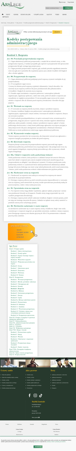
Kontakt (32, 424)
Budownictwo (19, 434)
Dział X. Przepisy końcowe (17, 355)
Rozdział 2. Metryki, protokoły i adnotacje (23, 282)
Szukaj (68, 8)
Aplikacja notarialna (56, 380)
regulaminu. (37, 441)
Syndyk (53, 385)
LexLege (20, 237)
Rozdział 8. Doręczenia (17, 270)
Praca (56, 424)
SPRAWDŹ (57, 32)
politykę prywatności (61, 441)
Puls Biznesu (56, 431)
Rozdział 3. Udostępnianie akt (20, 284)
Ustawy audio (38, 14)
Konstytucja (29, 388)
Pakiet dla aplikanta (6, 374)
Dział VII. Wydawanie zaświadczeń (20, 328)
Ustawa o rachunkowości (7, 385)
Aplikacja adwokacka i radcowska (59, 374)
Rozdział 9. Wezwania (17, 273)
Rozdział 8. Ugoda (16, 298)
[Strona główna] (2, 14)
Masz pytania (35, 417)
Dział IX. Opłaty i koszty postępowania (21, 353)
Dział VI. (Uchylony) (15, 326)
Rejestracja (62, 2)
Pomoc (7, 424)
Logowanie (71, 2)
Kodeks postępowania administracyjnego (34, 23)
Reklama (19, 424)
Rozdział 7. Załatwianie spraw (20, 268)
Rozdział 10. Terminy (17, 275)
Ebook (64, 14)
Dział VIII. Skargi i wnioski (17, 330)
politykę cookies (51, 441)
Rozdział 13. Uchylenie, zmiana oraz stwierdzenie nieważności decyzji (22, 312)
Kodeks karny (30, 374)
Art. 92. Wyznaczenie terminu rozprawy (23, 133)
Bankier (56, 434)
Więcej (6, 17)
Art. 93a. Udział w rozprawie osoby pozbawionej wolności (29, 155)
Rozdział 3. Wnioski (17, 337)
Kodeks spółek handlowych (33, 382)
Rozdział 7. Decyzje (16, 295)
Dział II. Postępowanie (51, 23)
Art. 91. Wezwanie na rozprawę (19, 106)
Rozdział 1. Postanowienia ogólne (21, 332)
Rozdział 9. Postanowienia (19, 302)
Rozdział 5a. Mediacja (17, 291)
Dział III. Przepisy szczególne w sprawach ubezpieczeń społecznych (22, 318)
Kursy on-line (25, 14)
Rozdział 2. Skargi (16, 334)
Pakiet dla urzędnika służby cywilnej (10, 377)
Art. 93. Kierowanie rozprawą (18, 142)
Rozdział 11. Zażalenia (17, 307)
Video (57, 14)
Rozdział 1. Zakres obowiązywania (21, 251)
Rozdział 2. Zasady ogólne (18, 253)
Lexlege (19, 431)
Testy (8, 14)
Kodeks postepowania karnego (8, 388)
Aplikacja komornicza (57, 377)
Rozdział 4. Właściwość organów (21, 260)
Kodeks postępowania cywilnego (9, 382)
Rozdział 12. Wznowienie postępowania (23, 309)
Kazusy (49, 14)
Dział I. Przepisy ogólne (16, 249)
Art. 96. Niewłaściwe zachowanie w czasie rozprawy (27, 206)
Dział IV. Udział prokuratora (18, 321)
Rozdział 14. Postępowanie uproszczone (22, 315)
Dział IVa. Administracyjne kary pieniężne (22, 323)
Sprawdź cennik (19, 226)
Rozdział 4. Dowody (17, 286)
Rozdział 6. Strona (16, 266)
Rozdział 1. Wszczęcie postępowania (21, 279)
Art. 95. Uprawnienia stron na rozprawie (23, 188)
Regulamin (44, 424)
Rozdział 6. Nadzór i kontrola (19, 347)
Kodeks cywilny (5, 380)
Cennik (15, 14)
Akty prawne (19, 23)
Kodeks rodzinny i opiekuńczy (33, 380)
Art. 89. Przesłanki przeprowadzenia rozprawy (25, 59)
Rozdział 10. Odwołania (18, 304)
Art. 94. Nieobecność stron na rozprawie (23, 173)
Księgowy (54, 388)
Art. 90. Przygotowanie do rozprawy (21, 76)
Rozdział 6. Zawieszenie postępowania (22, 293)
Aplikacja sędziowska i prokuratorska (60, 382)
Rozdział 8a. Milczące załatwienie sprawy (23, 300)
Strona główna (10, 23)
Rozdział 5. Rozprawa (64, 23)
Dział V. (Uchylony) (15, 325)
